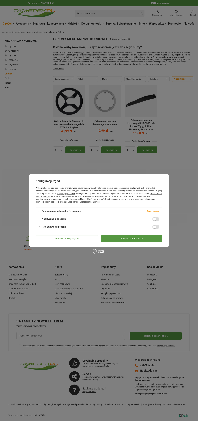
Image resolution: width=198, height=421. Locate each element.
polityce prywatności (66, 193)
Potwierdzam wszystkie (132, 238)
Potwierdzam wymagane (67, 238)
